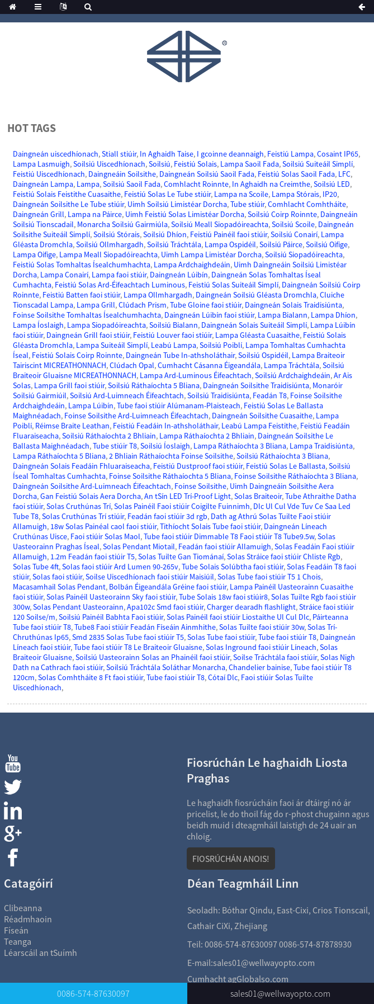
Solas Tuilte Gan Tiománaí (181, 557)
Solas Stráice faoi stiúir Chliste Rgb (283, 557)
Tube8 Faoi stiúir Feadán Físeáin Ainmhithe (145, 627)
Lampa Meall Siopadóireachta (108, 254)
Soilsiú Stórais (116, 234)
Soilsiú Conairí (294, 234)
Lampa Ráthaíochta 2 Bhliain (206, 436)
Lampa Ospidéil (230, 244)
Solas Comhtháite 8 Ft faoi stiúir (90, 677)
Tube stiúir (247, 204)
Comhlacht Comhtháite (307, 204)
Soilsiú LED (332, 184)
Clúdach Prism (143, 305)
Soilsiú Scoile (293, 224)
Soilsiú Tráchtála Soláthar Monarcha (165, 667)
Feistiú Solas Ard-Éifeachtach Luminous (120, 285)
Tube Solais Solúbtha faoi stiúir (232, 567)
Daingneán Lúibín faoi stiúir (209, 315)
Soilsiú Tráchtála (174, 244)
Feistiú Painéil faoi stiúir (228, 234)
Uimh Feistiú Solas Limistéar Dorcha (184, 214)
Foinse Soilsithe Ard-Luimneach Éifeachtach (136, 416)
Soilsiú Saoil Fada (131, 184)
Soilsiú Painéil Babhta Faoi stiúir (111, 617)
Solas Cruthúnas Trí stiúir (83, 516)
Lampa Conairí (64, 275)
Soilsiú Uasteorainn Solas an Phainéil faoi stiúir (152, 657)
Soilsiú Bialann (173, 325)
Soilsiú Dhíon (165, 234)
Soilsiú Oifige (327, 244)
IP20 (330, 194)
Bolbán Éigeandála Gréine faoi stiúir (167, 587)
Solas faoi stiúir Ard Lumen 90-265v (120, 567)
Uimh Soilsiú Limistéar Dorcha (177, 204)
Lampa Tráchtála (291, 365)
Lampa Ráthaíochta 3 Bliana (239, 446)
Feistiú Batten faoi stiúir (81, 295)
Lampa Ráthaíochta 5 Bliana (59, 456)
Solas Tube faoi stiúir (221, 637)
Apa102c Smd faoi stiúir (165, 607)
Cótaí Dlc (223, 677)
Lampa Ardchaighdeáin (192, 265)
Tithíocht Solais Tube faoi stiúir (210, 526)
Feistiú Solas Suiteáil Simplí (233, 285)
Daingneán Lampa (43, 184)
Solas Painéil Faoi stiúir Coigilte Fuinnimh (182, 506)
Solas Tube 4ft (36, 567)
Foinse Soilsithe (200, 486)
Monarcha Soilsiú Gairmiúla (122, 224)
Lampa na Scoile (241, 194)
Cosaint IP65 (337, 154)
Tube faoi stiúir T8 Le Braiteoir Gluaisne (138, 647)
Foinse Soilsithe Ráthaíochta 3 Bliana (295, 476)
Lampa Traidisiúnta (321, 446)
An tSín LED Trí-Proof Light (187, 496)
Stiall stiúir (119, 154)
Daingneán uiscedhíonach (55, 154)
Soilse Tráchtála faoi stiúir (275, 657)
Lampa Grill (96, 305)
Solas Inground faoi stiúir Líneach (261, 647)
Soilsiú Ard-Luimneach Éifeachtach (127, 395)
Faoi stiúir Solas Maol (105, 536)
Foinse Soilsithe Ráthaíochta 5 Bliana (170, 476)
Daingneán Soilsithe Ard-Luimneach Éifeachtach (92, 486)
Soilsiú (160, 164)
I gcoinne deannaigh (230, 154)
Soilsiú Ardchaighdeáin (292, 375)
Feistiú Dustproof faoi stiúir (198, 466)
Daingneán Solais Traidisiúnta (293, 305)
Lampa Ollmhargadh (158, 295)
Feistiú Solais (195, 164)
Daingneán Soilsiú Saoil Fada (206, 174)
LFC (344, 174)
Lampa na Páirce (95, 214)
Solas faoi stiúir (57, 577)
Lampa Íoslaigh (38, 325)
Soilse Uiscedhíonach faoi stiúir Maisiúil (150, 577)
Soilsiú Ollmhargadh (110, 244)
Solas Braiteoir (258, 496)
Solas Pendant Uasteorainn (78, 607)
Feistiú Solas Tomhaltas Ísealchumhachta (81, 265)
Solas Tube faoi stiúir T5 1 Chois (269, 577)
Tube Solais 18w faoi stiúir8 (223, 597)
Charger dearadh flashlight (251, 607)
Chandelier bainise (259, 667)
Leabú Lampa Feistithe (259, 426)
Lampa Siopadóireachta (106, 325)
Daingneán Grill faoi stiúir (88, 335)
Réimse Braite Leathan (72, 426)
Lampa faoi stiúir (119, 275)
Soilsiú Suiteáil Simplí (317, 164)
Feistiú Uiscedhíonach (49, 174)
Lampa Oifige (34, 254)
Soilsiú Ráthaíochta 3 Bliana (282, 456)
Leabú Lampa (173, 345)
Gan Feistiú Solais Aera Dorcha (90, 496)
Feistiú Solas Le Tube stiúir (167, 194)
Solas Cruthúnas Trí (78, 506)
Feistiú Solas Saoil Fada (296, 174)
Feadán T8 (270, 395)
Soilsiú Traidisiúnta (218, 395)
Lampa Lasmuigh (41, 164)
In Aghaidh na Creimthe (271, 184)
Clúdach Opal (132, 365)
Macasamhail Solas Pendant (59, 587)
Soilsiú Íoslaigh (165, 446)
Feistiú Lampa (290, 154)
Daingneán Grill (38, 214)
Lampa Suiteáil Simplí (112, 345)
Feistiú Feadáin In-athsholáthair (165, 426)
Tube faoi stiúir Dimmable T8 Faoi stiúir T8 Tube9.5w (229, 536)
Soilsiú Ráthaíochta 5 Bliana (154, 385)
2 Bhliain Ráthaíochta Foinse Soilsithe (171, 456)
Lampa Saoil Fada (249, 164)
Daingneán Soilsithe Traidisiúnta (256, 385)
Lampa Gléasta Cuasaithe (257, 335)
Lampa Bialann (282, 315)
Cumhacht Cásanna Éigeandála (209, 365)
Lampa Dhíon (333, 315)
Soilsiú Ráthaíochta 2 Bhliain (109, 436)
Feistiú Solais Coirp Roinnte (77, 355)
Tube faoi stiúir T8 (287, 637)
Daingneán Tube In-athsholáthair (180, 355)
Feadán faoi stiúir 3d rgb (167, 516)
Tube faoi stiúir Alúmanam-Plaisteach (178, 405)
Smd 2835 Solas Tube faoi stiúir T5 (128, 637)
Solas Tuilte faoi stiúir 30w (261, 627)
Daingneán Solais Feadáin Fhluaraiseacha (81, 466)
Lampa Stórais (295, 194)
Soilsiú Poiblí (221, 345)
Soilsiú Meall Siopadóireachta (219, 224)
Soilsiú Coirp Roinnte (282, 214)
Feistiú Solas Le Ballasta (285, 466)
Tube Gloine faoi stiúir (206, 305)
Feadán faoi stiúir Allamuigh (224, 546)
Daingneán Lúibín (179, 275)
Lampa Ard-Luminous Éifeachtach (196, 375)
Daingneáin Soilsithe (122, 174)
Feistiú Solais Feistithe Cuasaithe (67, 194)
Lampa (88, 184)
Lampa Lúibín (90, 405)
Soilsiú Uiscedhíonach (109, 164)
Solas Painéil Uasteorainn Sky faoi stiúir (111, 597)
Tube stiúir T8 (115, 446)
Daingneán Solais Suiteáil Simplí (254, 325)
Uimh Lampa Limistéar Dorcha (211, 254)
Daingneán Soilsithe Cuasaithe (262, 416)
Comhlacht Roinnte (196, 184)
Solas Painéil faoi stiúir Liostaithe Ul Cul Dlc (238, 617)
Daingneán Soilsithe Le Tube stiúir (68, 204)
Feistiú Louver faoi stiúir (172, 335)
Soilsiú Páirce (280, 244)
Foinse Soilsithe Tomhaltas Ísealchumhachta (87, 315)
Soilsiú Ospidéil (263, 355)
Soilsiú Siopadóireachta (304, 254)
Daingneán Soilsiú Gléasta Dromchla (256, 295)
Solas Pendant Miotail (139, 546)
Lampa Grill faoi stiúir (69, 385)
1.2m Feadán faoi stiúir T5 (92, 557)
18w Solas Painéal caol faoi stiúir (103, 526)
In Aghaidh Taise (166, 154)
